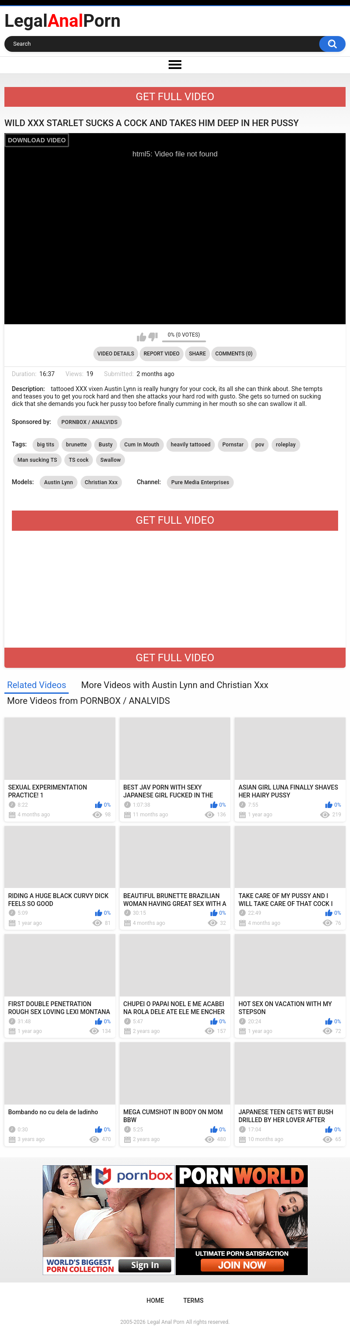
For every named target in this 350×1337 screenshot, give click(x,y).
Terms (193, 1300)
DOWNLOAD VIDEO (37, 140)
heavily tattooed (190, 445)
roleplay (286, 445)
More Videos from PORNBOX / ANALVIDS (88, 701)
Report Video (161, 354)
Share (197, 354)
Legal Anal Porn (165, 1322)
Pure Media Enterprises (200, 482)
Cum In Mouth (141, 445)
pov (259, 445)
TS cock (78, 460)
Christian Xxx (101, 482)
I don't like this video (153, 337)
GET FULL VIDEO (175, 97)
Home (155, 1300)
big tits (45, 445)
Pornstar (233, 445)
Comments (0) (234, 354)
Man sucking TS (37, 460)
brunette (76, 445)
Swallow (110, 460)
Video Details (115, 354)
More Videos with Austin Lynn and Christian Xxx (174, 685)
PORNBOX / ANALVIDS (90, 422)
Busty (106, 445)
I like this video (141, 337)
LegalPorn (62, 21)
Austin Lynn (58, 482)
